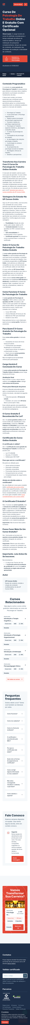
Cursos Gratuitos (16, 1007)
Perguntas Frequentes (8, 1009)
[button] (25, 4)
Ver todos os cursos (15, 679)
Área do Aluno (18, 4)
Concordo (5, 1022)
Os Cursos (21, 1005)
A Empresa (14, 1005)
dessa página (11, 963)
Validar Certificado (21, 1009)
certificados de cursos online (15, 487)
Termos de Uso (18, 562)
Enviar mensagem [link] (16, 859)
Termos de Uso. (5, 1019)
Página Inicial (6, 1005)
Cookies (5, 1012)
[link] (4, 4)
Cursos (13, 73)
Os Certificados (7, 1007)
